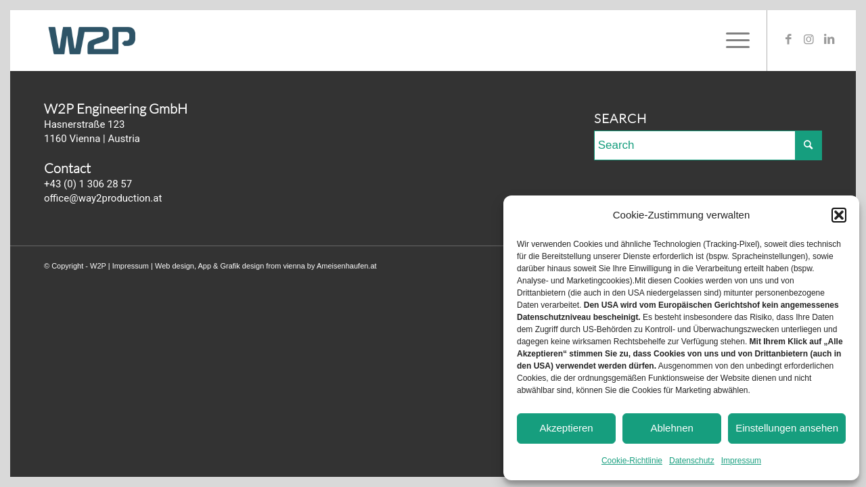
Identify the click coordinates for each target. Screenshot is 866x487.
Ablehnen (671, 428)
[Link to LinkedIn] (829, 40)
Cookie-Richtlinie (631, 460)
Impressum (741, 460)
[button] (839, 215)
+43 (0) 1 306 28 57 (88, 184)
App (204, 266)
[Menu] (733, 40)
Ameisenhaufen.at (347, 266)
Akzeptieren (566, 428)
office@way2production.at (103, 198)
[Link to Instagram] (808, 40)
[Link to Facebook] (788, 40)
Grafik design (242, 266)
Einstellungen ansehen (786, 428)
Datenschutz (691, 460)
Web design (174, 266)
